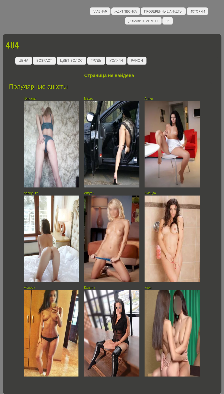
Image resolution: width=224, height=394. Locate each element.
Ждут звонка (125, 11)
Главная (100, 11)
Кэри (148, 287)
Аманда (150, 193)
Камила (89, 287)
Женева (29, 287)
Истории (197, 11)
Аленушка (31, 193)
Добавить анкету (143, 20)
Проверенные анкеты (163, 11)
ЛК (168, 20)
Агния (149, 98)
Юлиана (29, 98)
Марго (88, 98)
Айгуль (89, 193)
